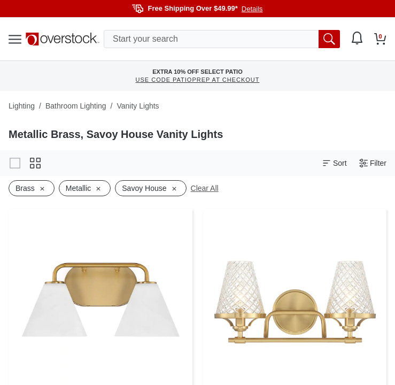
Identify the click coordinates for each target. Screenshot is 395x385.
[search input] (222, 39)
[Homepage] (62, 39)
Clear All (205, 188)
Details (252, 9)
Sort (334, 163)
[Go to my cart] (380, 39)
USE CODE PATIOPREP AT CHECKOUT (198, 79)
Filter (372, 163)
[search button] (329, 39)
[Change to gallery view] (15, 163)
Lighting (22, 106)
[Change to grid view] (35, 163)
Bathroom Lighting (75, 106)
